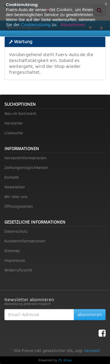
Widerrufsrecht (18, 270)
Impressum (14, 260)
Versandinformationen (25, 158)
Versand (91, 350)
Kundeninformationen (24, 241)
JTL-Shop (65, 360)
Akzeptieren (72, 24)
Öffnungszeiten (18, 206)
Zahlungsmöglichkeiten (26, 167)
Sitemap (12, 251)
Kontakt (11, 177)
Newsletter (14, 187)
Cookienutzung (35, 24)
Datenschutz (16, 231)
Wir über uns (16, 196)
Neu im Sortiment (20, 113)
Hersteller (13, 123)
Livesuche (13, 133)
